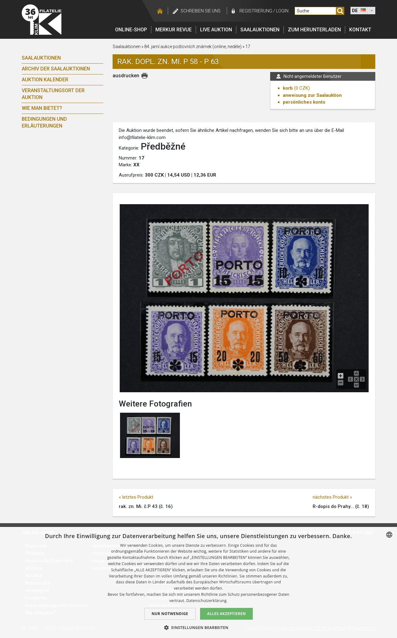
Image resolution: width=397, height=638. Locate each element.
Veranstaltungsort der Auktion (53, 94)
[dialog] (198, 582)
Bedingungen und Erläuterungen (44, 122)
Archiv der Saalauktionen (56, 69)
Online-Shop (131, 30)
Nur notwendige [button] (170, 613)
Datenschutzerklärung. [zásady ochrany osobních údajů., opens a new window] (207, 600)
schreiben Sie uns (201, 10)
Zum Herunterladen (314, 30)
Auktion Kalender (45, 80)
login (282, 10)
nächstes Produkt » (332, 497)
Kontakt (360, 30)
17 (247, 46)
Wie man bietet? (42, 108)
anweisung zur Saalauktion (312, 95)
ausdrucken (126, 76)
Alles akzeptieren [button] (226, 613)
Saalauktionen (259, 30)
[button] (199, 627)
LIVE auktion (216, 30)
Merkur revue (173, 30)
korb (288, 88)
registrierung (255, 10)
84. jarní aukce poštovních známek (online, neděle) (193, 46)
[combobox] (389, 535)
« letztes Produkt (136, 497)
